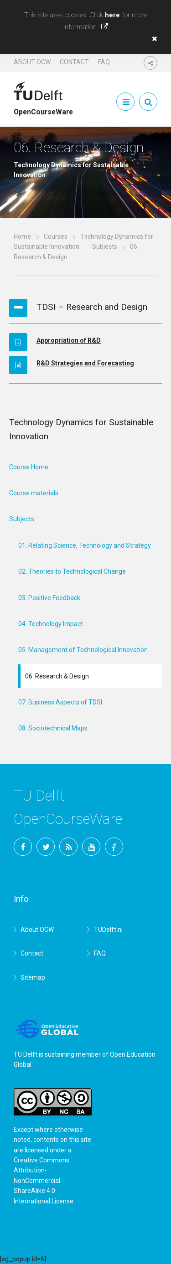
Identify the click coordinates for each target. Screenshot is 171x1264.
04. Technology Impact (50, 623)
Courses (55, 236)
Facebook (23, 847)
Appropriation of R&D (68, 340)
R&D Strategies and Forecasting (85, 363)
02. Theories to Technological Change (72, 571)
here (112, 15)
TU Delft (114, 847)
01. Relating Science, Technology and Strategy (84, 545)
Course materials (33, 493)
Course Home (28, 467)
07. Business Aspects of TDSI (60, 702)
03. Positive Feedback (49, 597)
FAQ (104, 62)
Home (22, 236)
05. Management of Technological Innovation (83, 649)
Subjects (104, 246)
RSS (68, 847)
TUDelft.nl (108, 929)
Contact (74, 62)
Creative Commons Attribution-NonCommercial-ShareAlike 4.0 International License (43, 1180)
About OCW (32, 62)
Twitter (45, 847)
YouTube (91, 847)
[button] (152, 39)
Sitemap (33, 977)
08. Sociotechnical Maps (53, 728)
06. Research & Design (57, 676)
